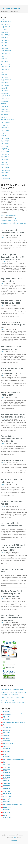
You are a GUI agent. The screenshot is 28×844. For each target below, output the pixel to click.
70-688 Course (4, 148)
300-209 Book (4, 74)
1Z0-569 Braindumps (5, 141)
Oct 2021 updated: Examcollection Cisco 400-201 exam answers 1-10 (13, 232)
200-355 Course (4, 32)
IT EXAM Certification (10, 9)
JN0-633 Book (4, 161)
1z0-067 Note (4, 133)
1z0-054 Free (4, 173)
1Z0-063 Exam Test (5, 127)
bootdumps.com (14, 840)
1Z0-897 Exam (4, 157)
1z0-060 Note (4, 104)
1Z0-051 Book (4, 45)
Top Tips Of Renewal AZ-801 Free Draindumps (11, 700)
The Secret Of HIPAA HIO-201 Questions (9, 694)
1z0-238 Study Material (6, 79)
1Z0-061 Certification (5, 111)
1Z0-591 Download (5, 172)
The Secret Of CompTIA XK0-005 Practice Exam (11, 687)
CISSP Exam (3, 71)
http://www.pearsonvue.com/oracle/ (8, 215)
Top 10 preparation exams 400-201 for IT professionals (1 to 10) (12, 370)
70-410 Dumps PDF (5, 37)
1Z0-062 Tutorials (4, 72)
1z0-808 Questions (5, 51)
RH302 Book (3, 103)
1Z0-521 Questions (5, 167)
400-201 (3, 237)
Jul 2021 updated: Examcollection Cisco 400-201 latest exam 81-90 (13, 257)
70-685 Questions (4, 109)
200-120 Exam (4, 128)
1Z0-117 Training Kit (5, 122)
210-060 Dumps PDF (5, 153)
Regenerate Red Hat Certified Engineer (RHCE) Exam (12, 702)
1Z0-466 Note (4, 162)
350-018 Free (4, 145)
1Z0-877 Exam (4, 42)
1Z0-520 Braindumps (5, 55)
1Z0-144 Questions (5, 138)
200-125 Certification (5, 24)
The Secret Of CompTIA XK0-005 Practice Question (12, 689)
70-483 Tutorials (4, 101)
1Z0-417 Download (5, 143)
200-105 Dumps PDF (5, 124)
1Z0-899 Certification (5, 169)
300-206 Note (4, 75)
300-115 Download (5, 85)
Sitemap (15, 837)
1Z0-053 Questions (5, 23)
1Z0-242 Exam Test (5, 156)
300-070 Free (4, 87)
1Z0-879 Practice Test (5, 34)
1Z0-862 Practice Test (5, 120)
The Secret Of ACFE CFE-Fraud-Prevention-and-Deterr (12, 691)
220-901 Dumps (4, 106)
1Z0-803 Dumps (4, 48)
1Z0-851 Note (4, 47)
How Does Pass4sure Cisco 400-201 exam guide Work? (13, 324)
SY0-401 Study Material (6, 21)
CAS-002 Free (4, 29)
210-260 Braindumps (5, 112)
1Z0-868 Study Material (6, 165)
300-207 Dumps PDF (5, 95)
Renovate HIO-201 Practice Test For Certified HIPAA (12, 695)
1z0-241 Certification (5, 140)
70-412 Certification (5, 82)
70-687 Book (3, 132)
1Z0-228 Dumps (4, 164)
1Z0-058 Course (4, 90)
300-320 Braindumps (5, 26)
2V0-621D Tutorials (5, 130)
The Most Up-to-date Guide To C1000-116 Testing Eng (12, 697)
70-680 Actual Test (5, 39)
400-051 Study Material (6, 50)
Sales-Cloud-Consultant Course (7, 119)
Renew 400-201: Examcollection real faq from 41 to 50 (11, 438)
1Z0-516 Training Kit (5, 35)
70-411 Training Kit (5, 93)
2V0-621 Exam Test (5, 98)
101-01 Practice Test (5, 178)
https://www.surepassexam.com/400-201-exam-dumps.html (13, 223)
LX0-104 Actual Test (5, 154)
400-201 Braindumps (5, 84)
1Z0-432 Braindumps (5, 170)
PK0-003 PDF (4, 88)
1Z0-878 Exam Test (5, 40)
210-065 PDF (4, 175)
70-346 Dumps (4, 135)
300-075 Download (5, 27)
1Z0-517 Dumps (4, 77)
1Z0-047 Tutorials (4, 43)
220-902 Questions (5, 80)
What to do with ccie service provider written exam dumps (11, 617)
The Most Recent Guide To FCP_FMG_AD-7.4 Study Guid (13, 692)
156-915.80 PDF (4, 146)
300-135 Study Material (6, 108)
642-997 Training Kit (5, 151)
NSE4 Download (4, 114)
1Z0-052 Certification (5, 53)
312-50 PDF (3, 31)
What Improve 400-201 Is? (12, 460)
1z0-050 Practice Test (5, 149)
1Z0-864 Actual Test (5, 96)
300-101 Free (4, 58)
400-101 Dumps (4, 19)
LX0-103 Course (4, 177)
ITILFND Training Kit (5, 64)
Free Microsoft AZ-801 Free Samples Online (10, 699)
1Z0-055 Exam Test (5, 69)
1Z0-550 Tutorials (4, 159)
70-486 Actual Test (5, 125)
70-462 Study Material (5, 136)
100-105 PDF (4, 59)
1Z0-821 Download (5, 56)
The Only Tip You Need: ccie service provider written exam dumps (11, 593)
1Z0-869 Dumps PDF (5, 66)
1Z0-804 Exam (4, 100)
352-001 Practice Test (5, 63)
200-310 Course (4, 61)
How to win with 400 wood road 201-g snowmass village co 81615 (13, 547)
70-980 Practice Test (5, 92)
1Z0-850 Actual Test (5, 67)
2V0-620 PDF (4, 117)
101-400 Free (4, 116)
